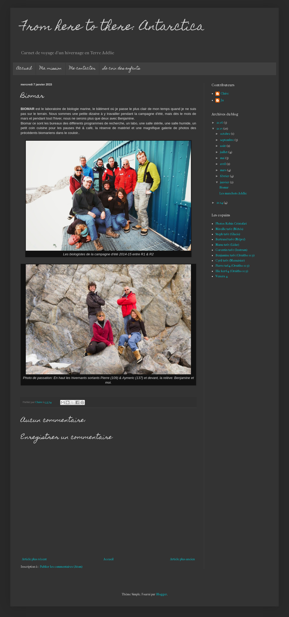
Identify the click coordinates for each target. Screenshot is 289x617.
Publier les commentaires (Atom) (61, 566)
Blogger (161, 594)
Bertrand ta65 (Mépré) (230, 239)
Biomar (224, 187)
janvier (225, 182)
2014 (220, 202)
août (223, 146)
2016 (220, 122)
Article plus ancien (182, 559)
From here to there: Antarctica (112, 27)
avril (223, 164)
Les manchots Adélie (233, 193)
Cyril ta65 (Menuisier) (230, 260)
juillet (224, 152)
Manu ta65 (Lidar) (227, 245)
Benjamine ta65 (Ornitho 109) (235, 255)
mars (223, 170)
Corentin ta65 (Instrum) (231, 250)
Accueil (24, 69)
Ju (222, 100)
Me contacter (82, 69)
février (225, 176)
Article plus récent (34, 559)
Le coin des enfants (121, 69)
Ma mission (50, 69)
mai (222, 158)
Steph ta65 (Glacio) (227, 234)
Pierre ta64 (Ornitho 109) (232, 265)
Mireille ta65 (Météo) (229, 229)
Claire (225, 93)
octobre (225, 134)
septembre (227, 140)
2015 (219, 128)
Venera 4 (221, 276)
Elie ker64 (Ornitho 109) (231, 271)
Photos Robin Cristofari (231, 223)
